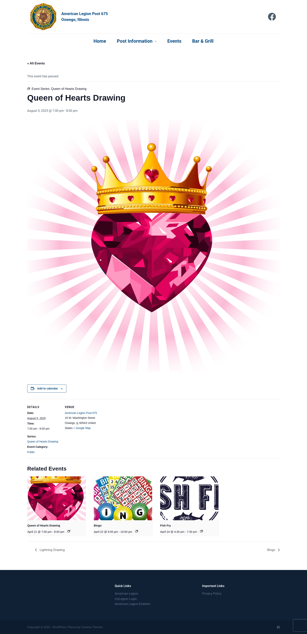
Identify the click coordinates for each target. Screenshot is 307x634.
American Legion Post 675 (81, 413)
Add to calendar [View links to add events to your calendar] (47, 388)
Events (174, 41)
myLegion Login (126, 599)
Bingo (98, 525)
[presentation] (56, 498)
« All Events (36, 63)
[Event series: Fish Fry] (201, 531)
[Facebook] (272, 17)
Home (100, 41)
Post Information (137, 41)
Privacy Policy (211, 593)
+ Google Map (82, 428)
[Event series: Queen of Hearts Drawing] (68, 531)
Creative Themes (92, 627)
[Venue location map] (123, 426)
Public (31, 452)
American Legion (126, 593)
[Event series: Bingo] (136, 531)
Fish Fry (165, 525)
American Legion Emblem (133, 604)
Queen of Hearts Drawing (42, 441)
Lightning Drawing (52, 550)
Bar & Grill (203, 41)
